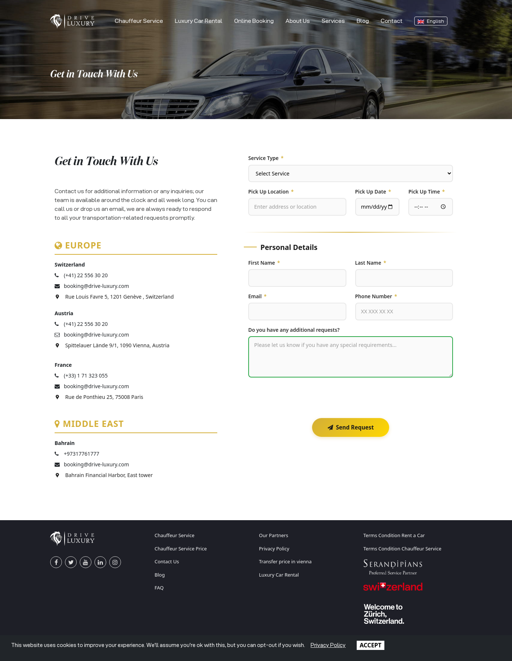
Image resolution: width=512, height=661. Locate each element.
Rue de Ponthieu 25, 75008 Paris (99, 397)
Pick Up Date (373, 191)
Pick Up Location (271, 191)
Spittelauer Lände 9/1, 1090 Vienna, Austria (112, 345)
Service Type (266, 158)
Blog (363, 21)
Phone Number (376, 296)
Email (257, 296)
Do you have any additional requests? (294, 329)
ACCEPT (370, 645)
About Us (298, 21)
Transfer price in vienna (285, 561)
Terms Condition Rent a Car (394, 535)
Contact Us (167, 561)
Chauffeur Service (139, 21)
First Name (264, 263)
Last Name (370, 263)
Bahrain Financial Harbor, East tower (104, 475)
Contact (391, 21)
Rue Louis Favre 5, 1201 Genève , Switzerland (114, 296)
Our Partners (273, 535)
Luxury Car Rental (198, 21)
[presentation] (304, 397)
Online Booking (254, 21)
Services (333, 21)
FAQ (159, 587)
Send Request (351, 427)
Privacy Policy (274, 548)
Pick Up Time (426, 191)
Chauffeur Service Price (181, 548)
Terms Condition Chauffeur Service (402, 548)
